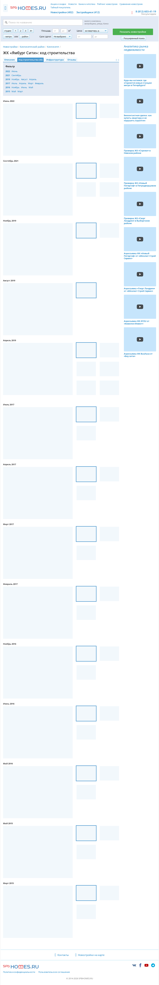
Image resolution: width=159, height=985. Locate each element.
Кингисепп (53, 46)
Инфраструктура (55, 59)
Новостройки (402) (62, 12)
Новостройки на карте (91, 955)
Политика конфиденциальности (19, 972)
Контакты (63, 955)
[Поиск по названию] (43, 22)
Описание (9, 59)
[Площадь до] (64, 31)
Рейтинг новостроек (107, 4)
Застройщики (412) (88, 12)
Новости (72, 4)
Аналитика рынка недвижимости (136, 48)
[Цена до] (100, 36)
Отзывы (71, 59)
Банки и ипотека (87, 4)
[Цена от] (84, 36)
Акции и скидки (58, 4)
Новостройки (10, 46)
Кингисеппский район (32, 46)
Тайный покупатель (61, 7)
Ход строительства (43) (31, 59)
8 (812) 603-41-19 (146, 11)
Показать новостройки (133, 31)
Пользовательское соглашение (54, 972)
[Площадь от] (56, 31)
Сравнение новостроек (131, 4)
